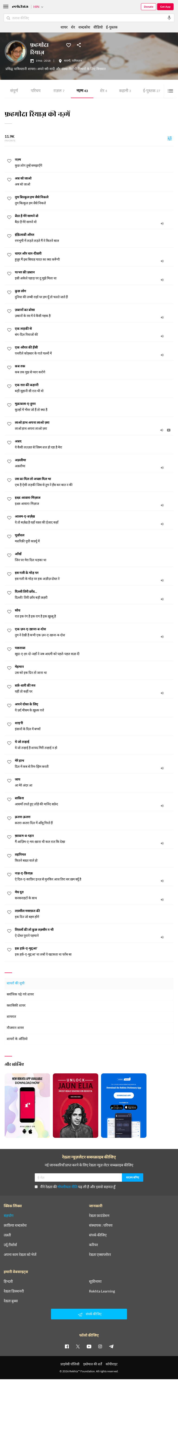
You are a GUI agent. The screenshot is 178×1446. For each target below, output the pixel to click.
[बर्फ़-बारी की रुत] (94, 688)
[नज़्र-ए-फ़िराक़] (94, 876)
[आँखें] (94, 557)
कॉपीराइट (112, 1364)
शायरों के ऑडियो (17, 1039)
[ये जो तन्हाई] (94, 745)
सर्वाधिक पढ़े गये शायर (20, 994)
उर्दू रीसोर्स (10, 1245)
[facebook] (66, 1346)
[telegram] (111, 1346)
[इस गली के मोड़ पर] (94, 576)
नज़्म (82, 91)
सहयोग (8, 1215)
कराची (67, 61)
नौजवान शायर (15, 1028)
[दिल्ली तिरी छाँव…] (94, 594)
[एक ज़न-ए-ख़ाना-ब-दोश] (94, 632)
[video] (169, 430)
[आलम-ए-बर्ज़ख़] (94, 519)
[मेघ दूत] (94, 895)
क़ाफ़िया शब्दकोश (15, 1225)
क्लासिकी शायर (16, 1006)
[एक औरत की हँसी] (94, 350)
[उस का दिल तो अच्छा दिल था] (94, 482)
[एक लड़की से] (94, 331)
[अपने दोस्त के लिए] (94, 707)
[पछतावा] (94, 651)
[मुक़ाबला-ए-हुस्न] (94, 407)
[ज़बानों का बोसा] (94, 313)
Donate (148, 6)
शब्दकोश (84, 27)
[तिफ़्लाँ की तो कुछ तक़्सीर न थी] (94, 933)
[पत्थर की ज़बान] (94, 275)
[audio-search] (169, 18)
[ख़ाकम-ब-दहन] (94, 839)
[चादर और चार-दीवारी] (94, 256)
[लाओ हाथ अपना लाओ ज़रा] (94, 425)
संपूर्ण (14, 91)
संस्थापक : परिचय (100, 1225)
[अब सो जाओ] (94, 181)
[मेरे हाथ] (94, 763)
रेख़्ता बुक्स (11, 1301)
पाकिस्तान (77, 61)
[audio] (162, 223)
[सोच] (94, 613)
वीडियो (98, 27)
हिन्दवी (8, 1281)
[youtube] (89, 1346)
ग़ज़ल (59, 91)
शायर (64, 27)
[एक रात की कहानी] (94, 388)
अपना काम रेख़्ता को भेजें (20, 1254)
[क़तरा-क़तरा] (94, 820)
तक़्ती (7, 1235)
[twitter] (78, 1346)
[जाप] (94, 782)
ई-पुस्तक (151, 91)
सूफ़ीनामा (95, 1281)
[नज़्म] (94, 162)
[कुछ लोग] (94, 294)
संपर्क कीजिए (98, 1235)
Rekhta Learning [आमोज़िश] (102, 1291)
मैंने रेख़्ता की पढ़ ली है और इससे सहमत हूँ (75, 1186)
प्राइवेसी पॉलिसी (69, 1364)
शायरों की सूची (16, 983)
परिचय (36, 91)
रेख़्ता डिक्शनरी (14, 1291)
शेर (103, 91)
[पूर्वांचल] (94, 538)
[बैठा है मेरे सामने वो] (94, 219)
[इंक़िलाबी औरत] (94, 238)
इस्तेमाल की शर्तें (92, 1364)
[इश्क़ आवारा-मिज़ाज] (94, 501)
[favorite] (9, 161)
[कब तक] (94, 369)
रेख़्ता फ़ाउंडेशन (99, 1215)
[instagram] (100, 1346)
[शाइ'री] (94, 726)
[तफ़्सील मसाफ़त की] (94, 914)
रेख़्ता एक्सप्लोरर (100, 1254)
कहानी (125, 91)
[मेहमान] (94, 670)
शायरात (11, 1017)
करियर (93, 1245)
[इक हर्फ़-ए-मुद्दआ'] (94, 951)
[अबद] (94, 444)
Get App (165, 6)
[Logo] (20, 7)
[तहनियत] (94, 857)
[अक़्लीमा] (94, 463)
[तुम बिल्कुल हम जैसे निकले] (94, 200)
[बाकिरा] (94, 801)
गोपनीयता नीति (67, 1186)
